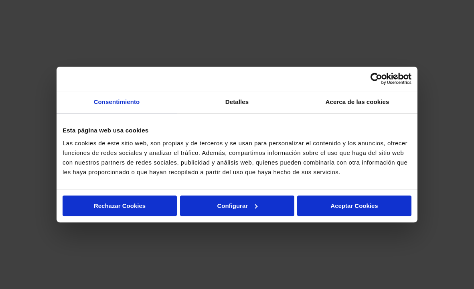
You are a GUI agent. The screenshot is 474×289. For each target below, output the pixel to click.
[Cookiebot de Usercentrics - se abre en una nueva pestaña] (376, 79)
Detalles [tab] (237, 101)
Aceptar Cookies (354, 205)
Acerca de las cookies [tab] (357, 101)
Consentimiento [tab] (117, 101)
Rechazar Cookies (120, 205)
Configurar (237, 205)
